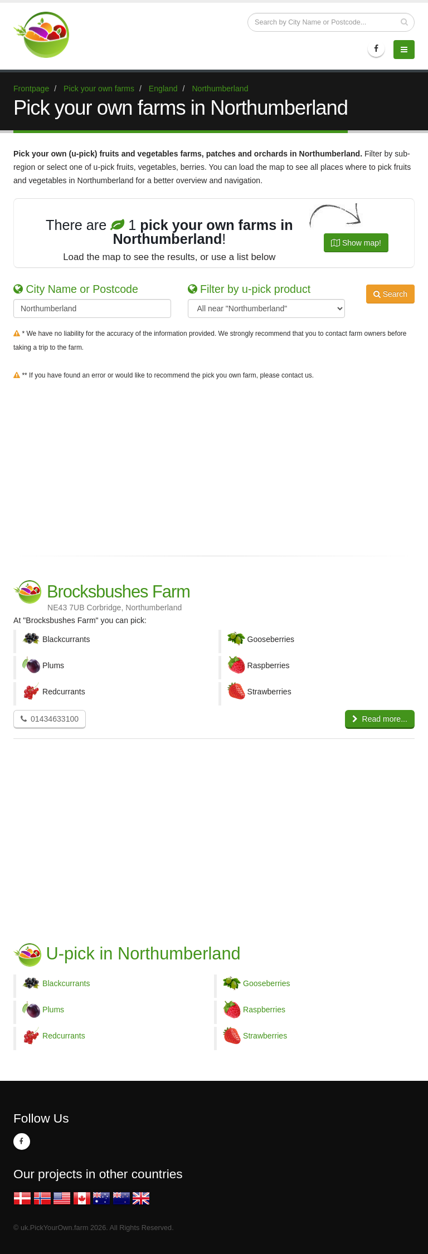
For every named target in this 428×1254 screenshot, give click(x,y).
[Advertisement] (214, 465)
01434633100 (50, 718)
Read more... (379, 718)
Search (390, 294)
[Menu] (404, 49)
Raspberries (264, 1009)
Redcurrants (63, 1035)
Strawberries (265, 1035)
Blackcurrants (66, 983)
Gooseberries (266, 983)
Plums (53, 1009)
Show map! (356, 242)
